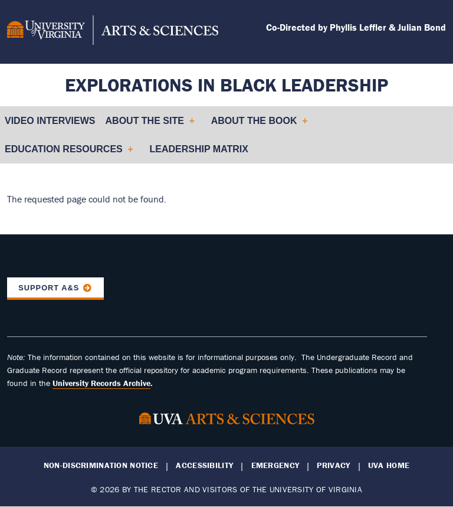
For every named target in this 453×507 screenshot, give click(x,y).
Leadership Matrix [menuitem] (199, 149)
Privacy (333, 465)
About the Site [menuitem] (150, 125)
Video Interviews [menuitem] (50, 121)
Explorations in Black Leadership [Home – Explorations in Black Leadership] (226, 84)
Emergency (275, 465)
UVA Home (388, 465)
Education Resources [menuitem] (68, 153)
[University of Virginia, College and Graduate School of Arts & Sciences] (112, 31)
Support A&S (48, 287)
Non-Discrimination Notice (101, 465)
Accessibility (204, 465)
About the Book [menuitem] (259, 125)
